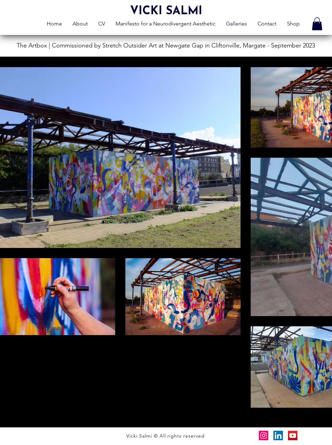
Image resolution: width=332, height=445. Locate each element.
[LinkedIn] (278, 435)
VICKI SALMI (166, 11)
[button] (317, 23)
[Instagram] (263, 435)
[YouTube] (292, 435)
